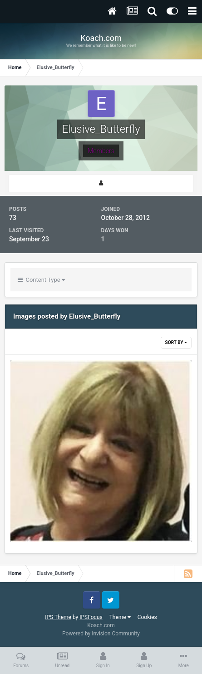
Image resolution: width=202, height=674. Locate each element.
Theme (120, 617)
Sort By (176, 342)
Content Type (41, 279)
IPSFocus (90, 617)
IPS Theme (58, 617)
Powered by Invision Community (101, 633)
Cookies (147, 617)
